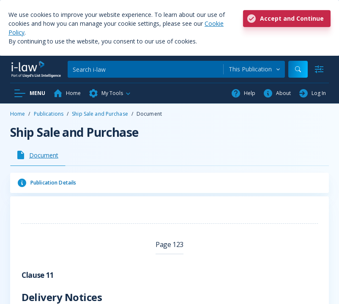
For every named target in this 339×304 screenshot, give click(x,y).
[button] (109, 93)
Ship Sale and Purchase (100, 113)
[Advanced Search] (319, 69)
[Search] (145, 69)
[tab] (38, 155)
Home (17, 113)
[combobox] (254, 69)
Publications (48, 113)
